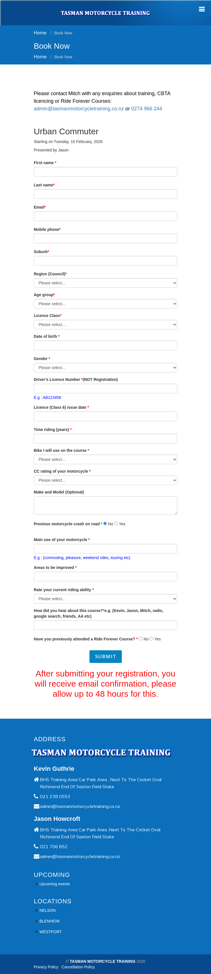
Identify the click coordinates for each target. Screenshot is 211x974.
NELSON (47, 910)
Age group (44, 296)
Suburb (41, 253)
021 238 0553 (55, 796)
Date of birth (47, 338)
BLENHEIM (49, 921)
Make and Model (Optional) (59, 494)
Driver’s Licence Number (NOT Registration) (76, 381)
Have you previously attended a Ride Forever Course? (86, 641)
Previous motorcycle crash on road (68, 526)
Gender (42, 360)
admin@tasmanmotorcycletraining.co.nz (79, 110)
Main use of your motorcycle (62, 541)
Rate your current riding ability (64, 591)
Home (40, 32)
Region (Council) (50, 276)
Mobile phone (47, 231)
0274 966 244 (146, 110)
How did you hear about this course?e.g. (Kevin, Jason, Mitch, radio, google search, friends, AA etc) (98, 615)
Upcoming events (54, 884)
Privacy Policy (46, 967)
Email (40, 209)
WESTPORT (50, 932)
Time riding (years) (52, 431)
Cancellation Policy (78, 967)
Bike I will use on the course (61, 452)
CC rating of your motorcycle (62, 473)
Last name (44, 187)
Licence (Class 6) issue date (61, 409)
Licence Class (48, 317)
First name (45, 164)
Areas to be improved (55, 569)
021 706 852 (54, 846)
